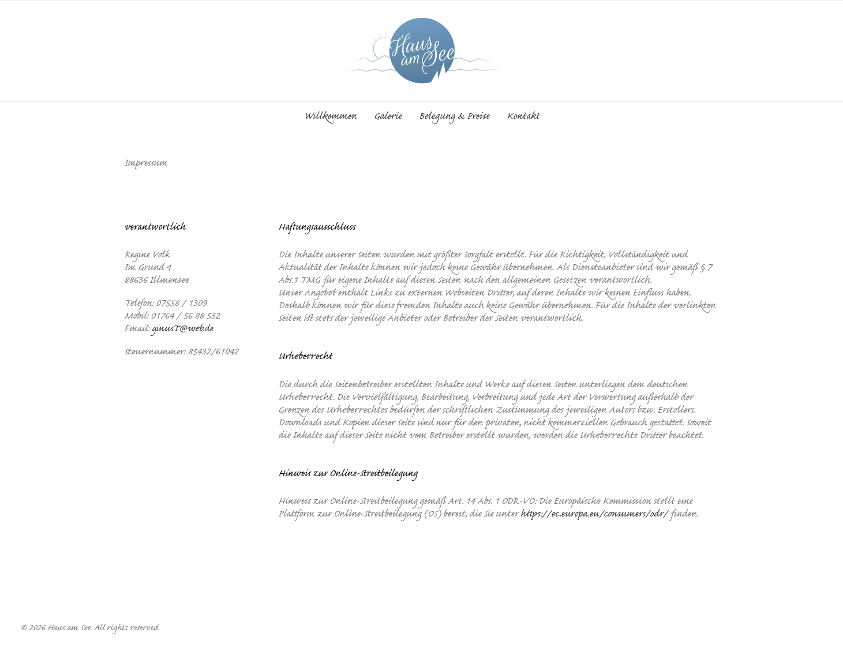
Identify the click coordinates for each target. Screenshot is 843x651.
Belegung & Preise (454, 117)
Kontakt (523, 117)
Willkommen (330, 117)
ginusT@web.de (182, 329)
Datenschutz (448, 574)
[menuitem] (334, 117)
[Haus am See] (421, 50)
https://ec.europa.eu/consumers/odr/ (594, 515)
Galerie (388, 117)
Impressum (391, 574)
